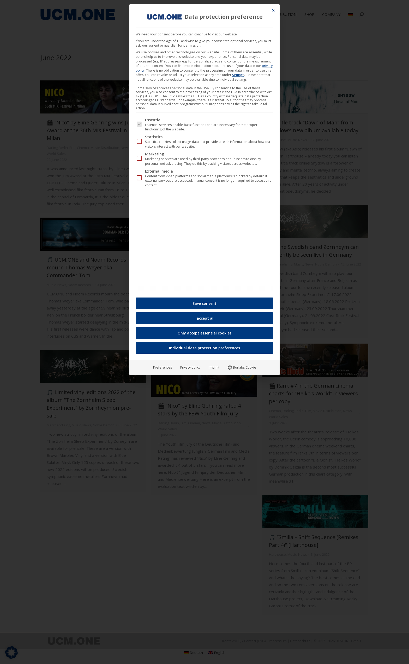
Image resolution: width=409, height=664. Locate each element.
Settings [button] (238, 73)
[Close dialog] (273, 9)
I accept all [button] (204, 317)
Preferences (162, 366)
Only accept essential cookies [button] (204, 332)
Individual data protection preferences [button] (204, 346)
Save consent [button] (204, 302)
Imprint (214, 366)
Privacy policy (190, 366)
